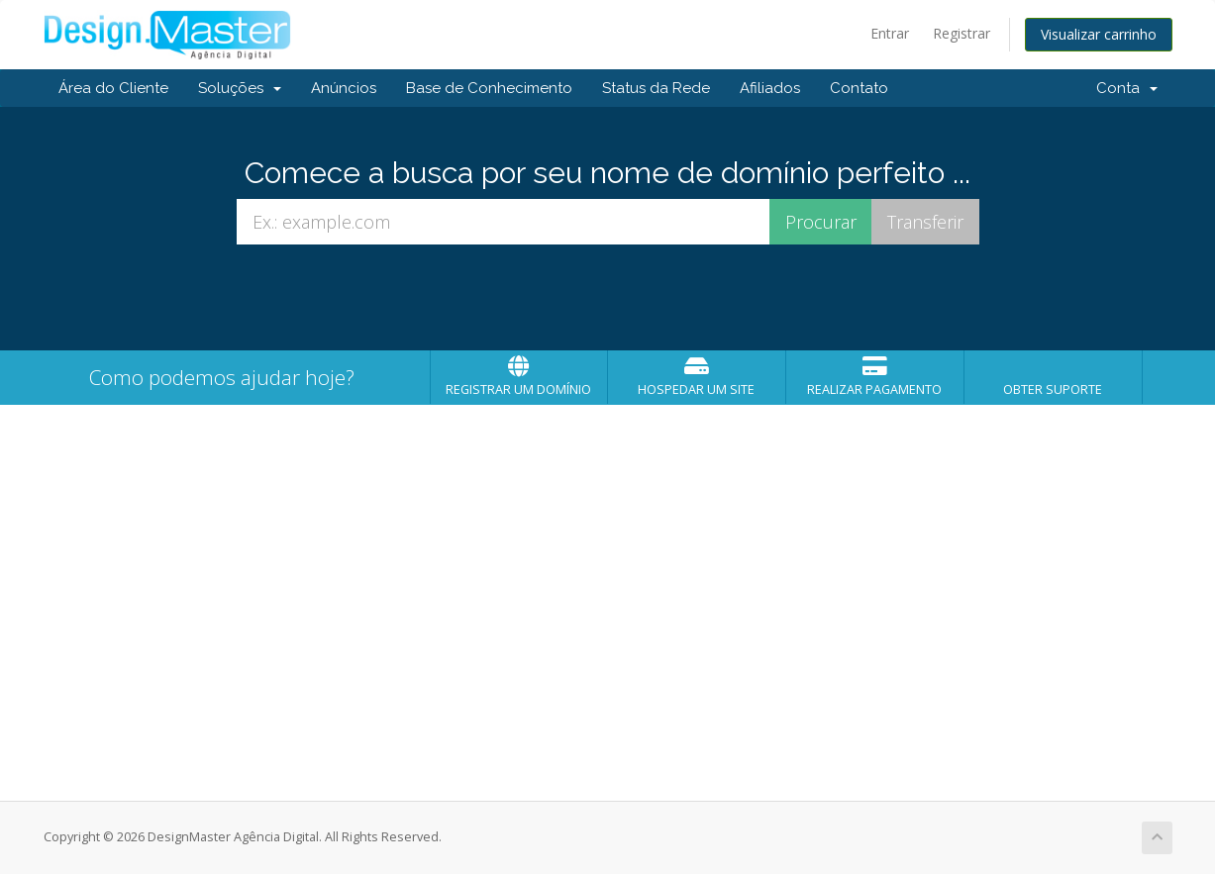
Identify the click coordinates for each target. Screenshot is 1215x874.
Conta (1127, 88)
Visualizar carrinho (1099, 34)
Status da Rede (656, 88)
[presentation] (608, 298)
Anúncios (343, 88)
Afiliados (770, 88)
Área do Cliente (113, 88)
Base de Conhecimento (489, 88)
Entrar (889, 33)
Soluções (239, 88)
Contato (859, 88)
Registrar (961, 33)
